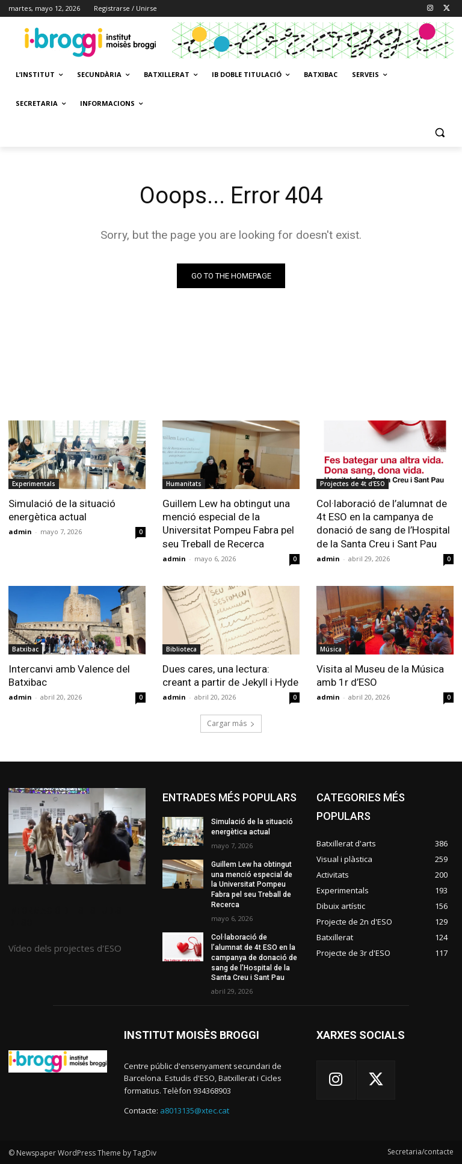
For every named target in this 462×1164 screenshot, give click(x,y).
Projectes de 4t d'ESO (352, 483)
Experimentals (33, 483)
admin (20, 531)
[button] (439, 133)
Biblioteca (181, 649)
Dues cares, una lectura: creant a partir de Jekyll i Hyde (230, 675)
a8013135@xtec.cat (194, 1109)
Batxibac (25, 649)
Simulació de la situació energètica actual (62, 510)
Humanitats (184, 483)
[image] (77, 836)
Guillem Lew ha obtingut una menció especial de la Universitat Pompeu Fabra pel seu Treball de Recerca (228, 523)
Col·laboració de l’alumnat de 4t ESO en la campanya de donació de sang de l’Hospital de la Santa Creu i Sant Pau (382, 523)
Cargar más (231, 723)
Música (331, 649)
